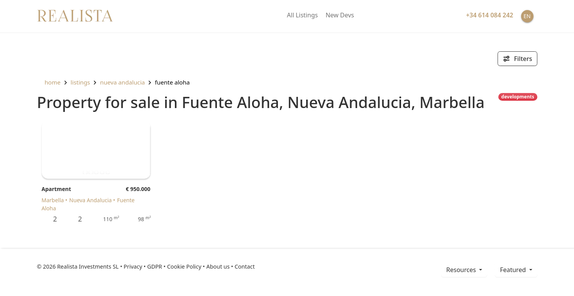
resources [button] (461, 270)
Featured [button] (513, 270)
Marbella (53, 200)
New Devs (339, 15)
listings (80, 82)
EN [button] (526, 16)
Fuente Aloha (172, 82)
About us (217, 266)
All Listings (302, 15)
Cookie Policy (184, 266)
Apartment (56, 189)
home (49, 82)
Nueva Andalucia (122, 82)
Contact (245, 266)
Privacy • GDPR (143, 266)
